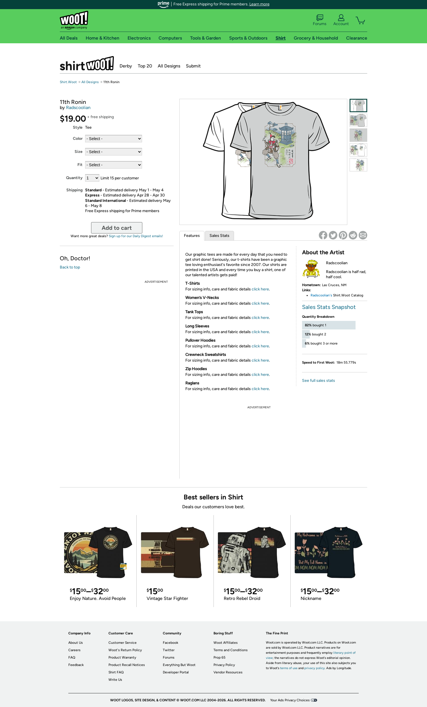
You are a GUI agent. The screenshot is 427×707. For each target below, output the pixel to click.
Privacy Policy (224, 665)
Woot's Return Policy (125, 650)
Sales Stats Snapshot (329, 307)
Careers (74, 650)
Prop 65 (219, 657)
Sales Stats (219, 235)
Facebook (170, 643)
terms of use (288, 668)
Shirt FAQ (116, 672)
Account (341, 20)
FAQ (71, 657)
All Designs (169, 66)
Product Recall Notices (126, 665)
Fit (80, 164)
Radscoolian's (321, 295)
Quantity (74, 177)
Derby (126, 66)
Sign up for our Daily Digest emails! (136, 236)
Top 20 (145, 66)
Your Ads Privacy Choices (290, 700)
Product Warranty (122, 657)
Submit (193, 66)
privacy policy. (314, 668)
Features (192, 235)
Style (78, 127)
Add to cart (117, 227)
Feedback (76, 665)
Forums (320, 20)
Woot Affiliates (226, 643)
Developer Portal (176, 672)
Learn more (259, 4)
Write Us (115, 680)
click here (260, 289)
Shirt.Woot (87, 63)
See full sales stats (318, 380)
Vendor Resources (228, 672)
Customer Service (122, 643)
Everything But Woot (179, 665)
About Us (75, 643)
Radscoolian (78, 107)
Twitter (169, 650)
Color (78, 138)
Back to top (70, 267)
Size (79, 151)
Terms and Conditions (231, 650)
